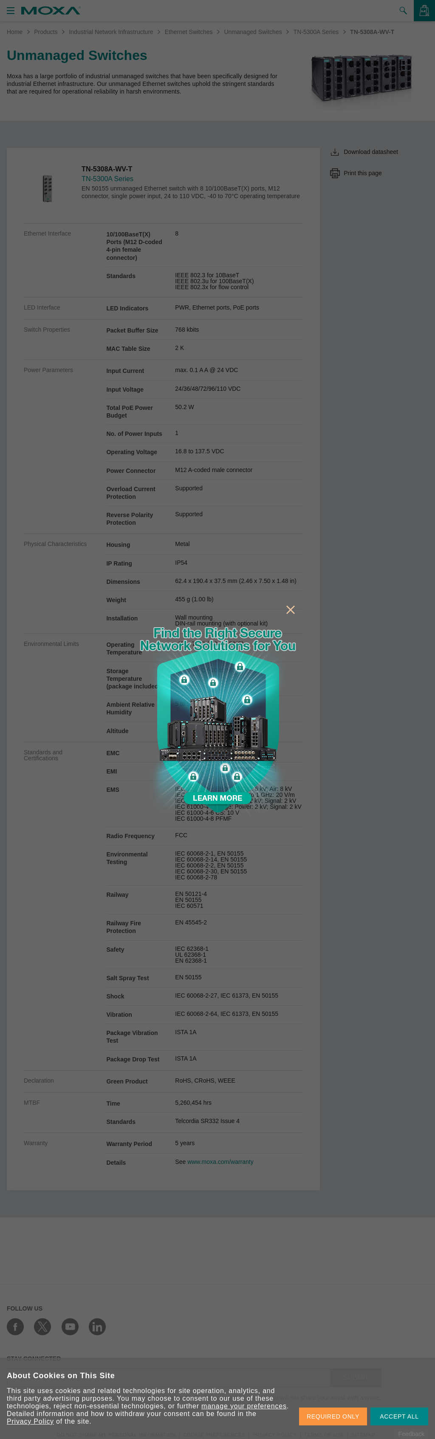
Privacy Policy (30, 1421)
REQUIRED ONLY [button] (333, 1416)
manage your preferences (244, 1406)
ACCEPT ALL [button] (399, 1416)
